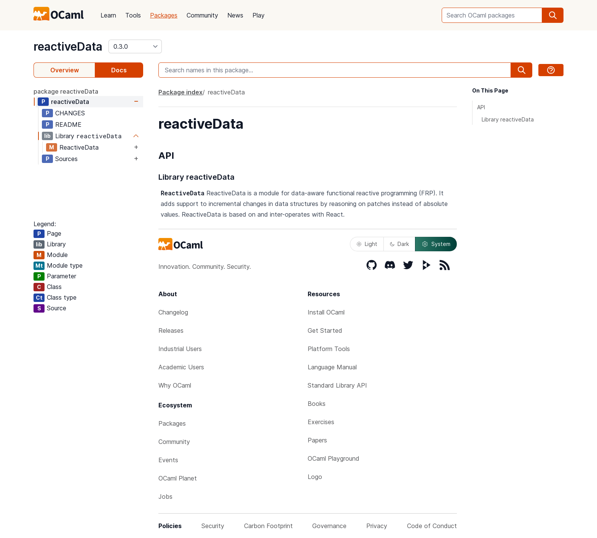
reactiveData (68, 46)
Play (258, 15)
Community (202, 15)
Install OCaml (326, 312)
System (435, 244)
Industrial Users (180, 349)
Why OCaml (174, 385)
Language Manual (332, 367)
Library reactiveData (508, 119)
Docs (119, 70)
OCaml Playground (333, 458)
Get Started (325, 330)
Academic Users (181, 367)
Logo (315, 477)
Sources (66, 159)
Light (366, 244)
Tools (133, 15)
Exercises (321, 422)
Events (168, 460)
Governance (329, 526)
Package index (180, 92)
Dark (399, 244)
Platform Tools (329, 349)
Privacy (376, 526)
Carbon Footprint (268, 526)
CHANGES (70, 113)
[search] (552, 15)
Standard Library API (337, 385)
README (68, 124)
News (235, 15)
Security (212, 526)
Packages (163, 15)
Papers (317, 440)
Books (317, 403)
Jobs (165, 496)
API (481, 107)
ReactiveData (79, 147)
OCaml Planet (177, 478)
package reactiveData (66, 91)
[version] (135, 46)
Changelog (173, 312)
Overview (64, 70)
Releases (171, 330)
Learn (108, 15)
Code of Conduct (432, 526)
